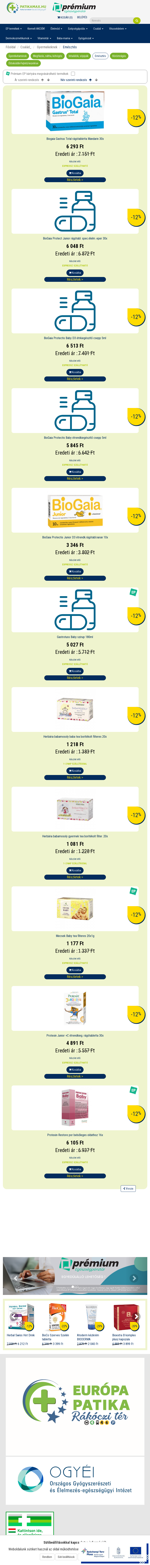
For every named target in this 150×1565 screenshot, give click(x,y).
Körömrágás (119, 56)
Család (98, 28)
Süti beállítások (66, 1556)
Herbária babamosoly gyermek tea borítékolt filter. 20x (75, 836)
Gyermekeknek (46, 47)
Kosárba (75, 173)
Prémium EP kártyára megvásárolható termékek (40, 74)
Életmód (56, 28)
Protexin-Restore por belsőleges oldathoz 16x (75, 1135)
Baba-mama (65, 38)
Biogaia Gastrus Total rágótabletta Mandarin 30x (75, 139)
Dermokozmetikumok (19, 38)
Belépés (82, 17)
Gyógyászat (86, 38)
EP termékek (14, 28)
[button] (14, 1276)
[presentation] (14, 1316)
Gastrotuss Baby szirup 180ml (75, 637)
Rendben (47, 1556)
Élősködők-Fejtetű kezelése (23, 63)
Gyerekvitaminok (18, 56)
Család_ (25, 47)
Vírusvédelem (118, 28)
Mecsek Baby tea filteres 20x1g (75, 936)
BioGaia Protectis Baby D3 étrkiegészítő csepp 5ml (75, 338)
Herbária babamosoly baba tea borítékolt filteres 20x (75, 736)
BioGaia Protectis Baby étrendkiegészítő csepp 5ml (75, 438)
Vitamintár (44, 38)
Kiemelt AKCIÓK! (36, 28)
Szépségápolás (78, 28)
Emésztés (100, 56)
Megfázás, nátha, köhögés (47, 56)
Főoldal (11, 47)
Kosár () (65, 17)
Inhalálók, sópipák (78, 56)
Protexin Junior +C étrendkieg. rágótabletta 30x (75, 1035)
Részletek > (75, 180)
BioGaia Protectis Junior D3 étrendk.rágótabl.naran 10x (75, 537)
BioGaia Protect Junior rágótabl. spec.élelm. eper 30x (75, 238)
